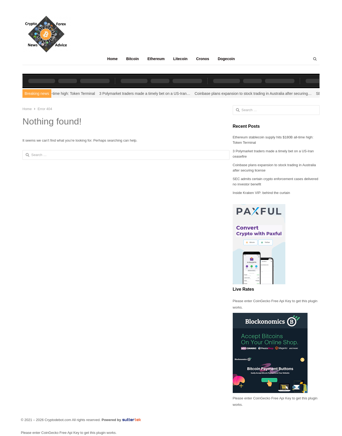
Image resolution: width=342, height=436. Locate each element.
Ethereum (156, 59)
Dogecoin (226, 59)
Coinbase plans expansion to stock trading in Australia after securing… (257, 93)
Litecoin (180, 59)
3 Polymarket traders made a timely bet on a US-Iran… (149, 93)
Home (112, 59)
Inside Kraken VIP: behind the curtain (261, 193)
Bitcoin (132, 59)
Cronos (202, 59)
